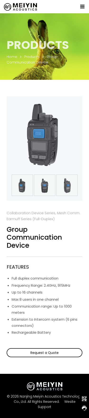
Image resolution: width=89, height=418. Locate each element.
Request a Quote (44, 352)
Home (12, 56)
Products (32, 56)
